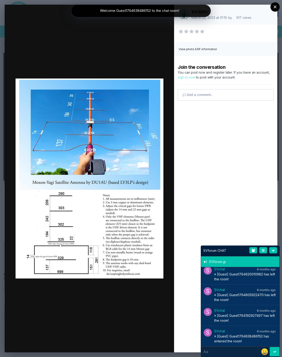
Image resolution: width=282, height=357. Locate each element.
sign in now (186, 77)
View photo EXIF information (198, 49)
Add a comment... (198, 95)
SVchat (219, 269)
